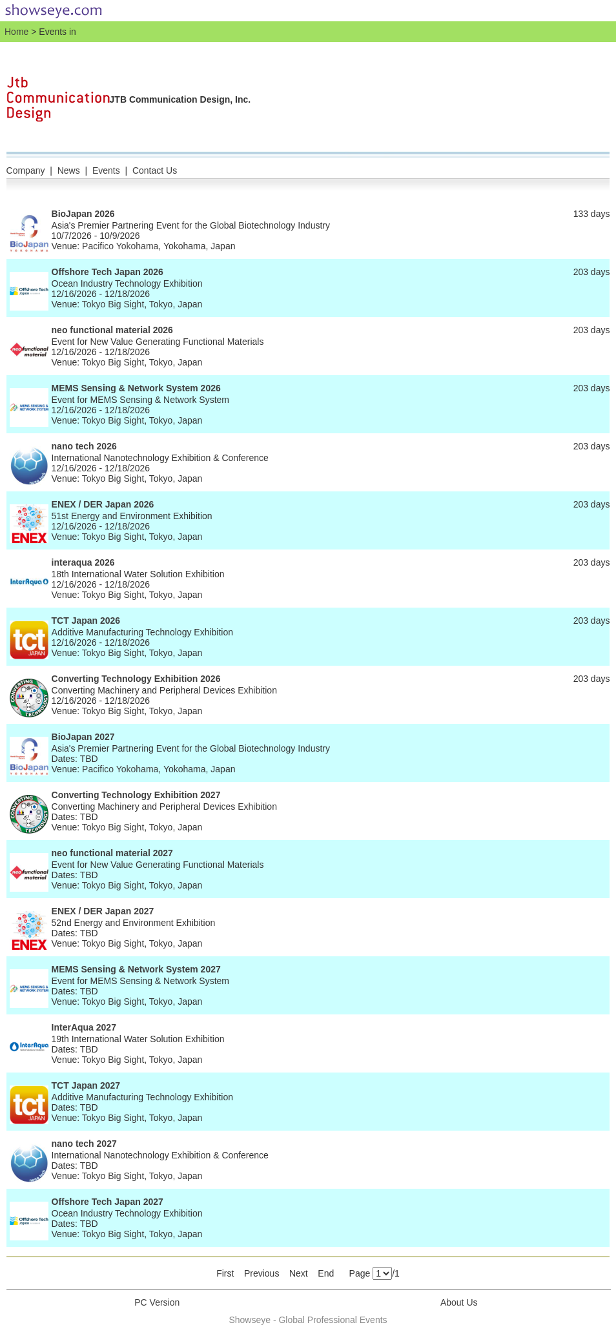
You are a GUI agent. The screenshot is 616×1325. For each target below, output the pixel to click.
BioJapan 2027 (83, 737)
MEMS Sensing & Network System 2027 (136, 969)
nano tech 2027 (84, 1143)
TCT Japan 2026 (86, 620)
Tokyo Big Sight (113, 304)
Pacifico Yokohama (120, 246)
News (68, 170)
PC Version (157, 1302)
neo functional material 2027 (112, 853)
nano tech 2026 (84, 446)
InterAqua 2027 (84, 1027)
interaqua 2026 (83, 562)
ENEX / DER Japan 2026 (103, 504)
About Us (459, 1302)
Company (25, 170)
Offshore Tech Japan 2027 (107, 1202)
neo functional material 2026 (112, 330)
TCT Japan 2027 (86, 1085)
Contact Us (154, 170)
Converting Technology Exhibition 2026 (136, 678)
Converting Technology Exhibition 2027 (136, 795)
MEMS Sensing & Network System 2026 (136, 388)
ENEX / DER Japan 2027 (103, 911)
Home (16, 31)
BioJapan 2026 (83, 214)
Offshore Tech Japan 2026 (107, 272)
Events (106, 170)
